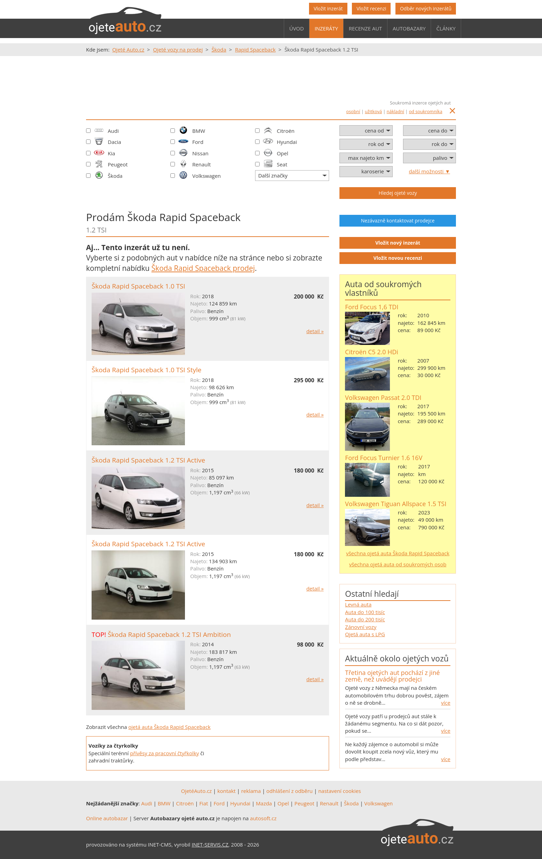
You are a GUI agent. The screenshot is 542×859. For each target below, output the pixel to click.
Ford (197, 141)
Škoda (115, 175)
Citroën (286, 130)
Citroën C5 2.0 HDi (371, 352)
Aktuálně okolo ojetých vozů (396, 658)
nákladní (395, 111)
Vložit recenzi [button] (371, 8)
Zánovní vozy (360, 626)
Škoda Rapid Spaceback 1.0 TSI (138, 286)
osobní (353, 111)
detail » (315, 331)
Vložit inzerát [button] (328, 8)
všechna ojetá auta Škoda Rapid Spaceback (397, 553)
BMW (198, 130)
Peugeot (118, 164)
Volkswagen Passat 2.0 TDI (383, 397)
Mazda (264, 803)
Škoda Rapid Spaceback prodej (203, 268)
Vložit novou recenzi (397, 258)
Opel (282, 153)
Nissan (200, 153)
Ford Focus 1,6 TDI (371, 307)
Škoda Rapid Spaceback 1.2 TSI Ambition (169, 634)
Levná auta (358, 604)
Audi (113, 130)
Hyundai (287, 141)
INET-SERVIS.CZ (210, 844)
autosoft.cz (263, 818)
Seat (282, 164)
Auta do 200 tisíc (365, 619)
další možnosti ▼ (429, 171)
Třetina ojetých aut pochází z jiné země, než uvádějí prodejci (392, 676)
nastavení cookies (339, 790)
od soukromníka (425, 111)
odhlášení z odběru (290, 790)
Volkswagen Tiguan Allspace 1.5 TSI (395, 504)
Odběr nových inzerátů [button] (425, 8)
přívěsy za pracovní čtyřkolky (164, 753)
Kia (111, 153)
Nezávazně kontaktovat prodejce (397, 220)
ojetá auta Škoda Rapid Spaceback (169, 726)
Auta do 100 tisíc (365, 612)
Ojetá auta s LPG (365, 634)
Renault (201, 164)
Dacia (114, 141)
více (445, 702)
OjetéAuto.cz (196, 790)
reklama (251, 790)
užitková (373, 111)
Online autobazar (107, 818)
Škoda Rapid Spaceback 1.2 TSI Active (148, 460)
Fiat (203, 803)
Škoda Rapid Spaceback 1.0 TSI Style (147, 369)
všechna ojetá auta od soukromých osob (397, 564)
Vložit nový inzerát (397, 242)
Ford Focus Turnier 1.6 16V (383, 458)
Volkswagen (206, 175)
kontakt (226, 790)
